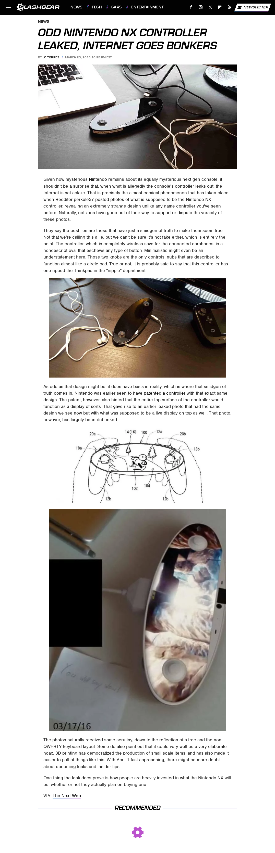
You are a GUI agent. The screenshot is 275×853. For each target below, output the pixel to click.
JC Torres (51, 57)
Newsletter (252, 7)
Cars (116, 7)
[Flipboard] (220, 7)
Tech (97, 7)
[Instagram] (201, 7)
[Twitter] (210, 7)
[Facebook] (191, 7)
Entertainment (147, 7)
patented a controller (164, 393)
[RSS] (229, 7)
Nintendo (98, 179)
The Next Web (67, 795)
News (76, 7)
